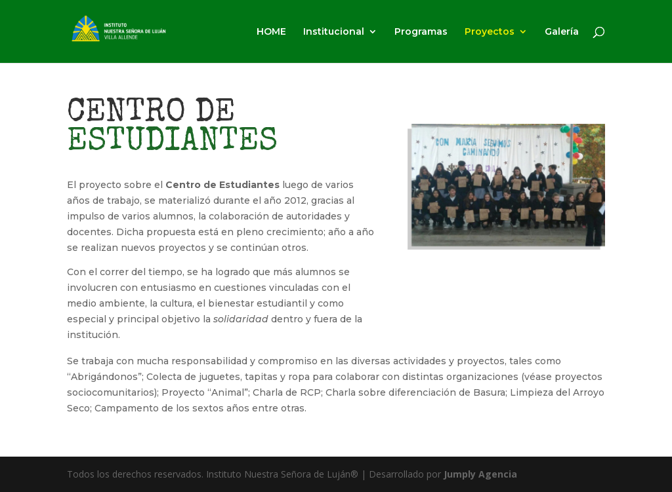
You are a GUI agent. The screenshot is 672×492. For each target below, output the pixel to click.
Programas (421, 32)
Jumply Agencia (480, 474)
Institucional (333, 32)
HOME (271, 32)
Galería (562, 32)
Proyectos (489, 32)
